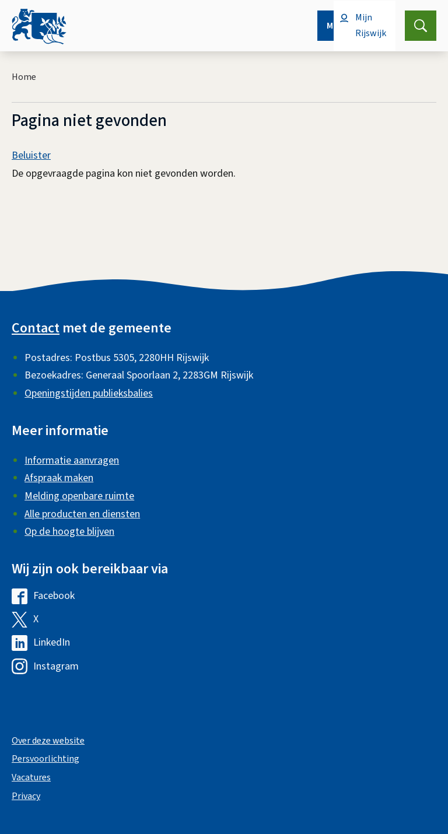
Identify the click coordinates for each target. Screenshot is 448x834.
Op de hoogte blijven (69, 531)
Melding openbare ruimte (79, 496)
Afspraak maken (58, 478)
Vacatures (31, 777)
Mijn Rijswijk (370, 25)
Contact (36, 328)
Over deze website (48, 740)
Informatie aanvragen (71, 460)
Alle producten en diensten (82, 514)
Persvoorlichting (45, 758)
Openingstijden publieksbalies (88, 393)
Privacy (26, 796)
